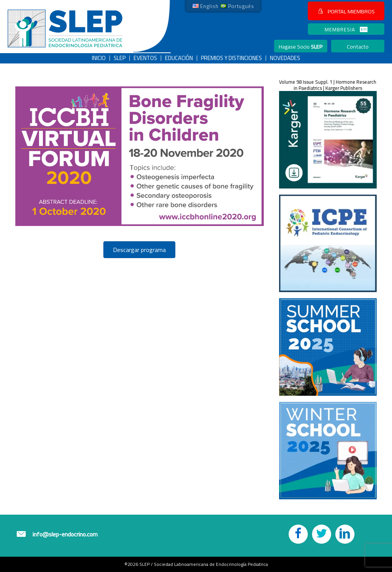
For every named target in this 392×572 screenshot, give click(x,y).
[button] (346, 11)
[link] (205, 5)
